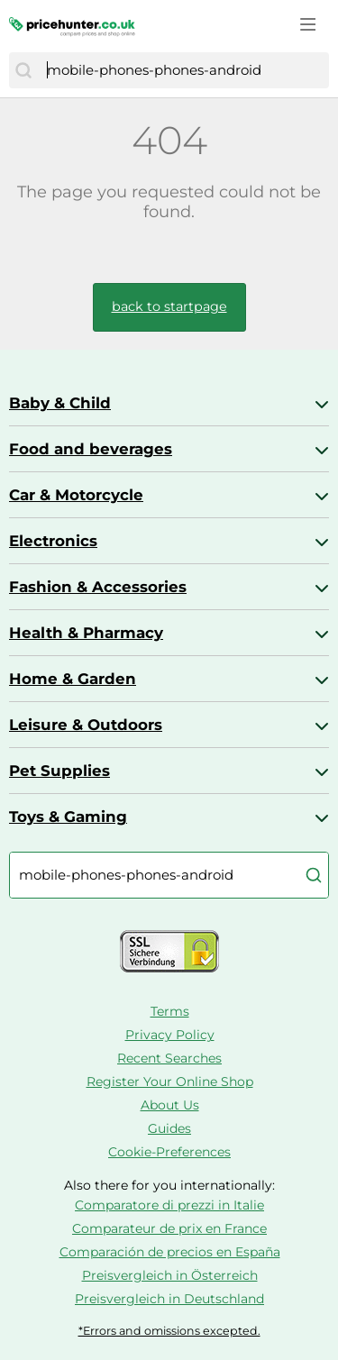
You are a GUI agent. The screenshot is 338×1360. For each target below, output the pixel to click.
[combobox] (183, 70)
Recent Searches (169, 1058)
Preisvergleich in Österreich (170, 1275)
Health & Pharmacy (86, 633)
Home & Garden (72, 679)
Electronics (53, 541)
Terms (170, 1011)
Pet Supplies (59, 771)
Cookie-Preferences (169, 1152)
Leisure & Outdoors (85, 725)
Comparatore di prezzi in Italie (169, 1205)
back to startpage (169, 306)
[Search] (23, 70)
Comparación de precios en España (169, 1252)
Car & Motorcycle (76, 495)
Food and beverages (90, 449)
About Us (170, 1105)
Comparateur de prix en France (169, 1228)
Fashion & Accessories (98, 587)
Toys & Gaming (68, 817)
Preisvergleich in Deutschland (169, 1299)
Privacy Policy (170, 1035)
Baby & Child (60, 403)
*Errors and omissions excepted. (169, 1330)
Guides (169, 1128)
